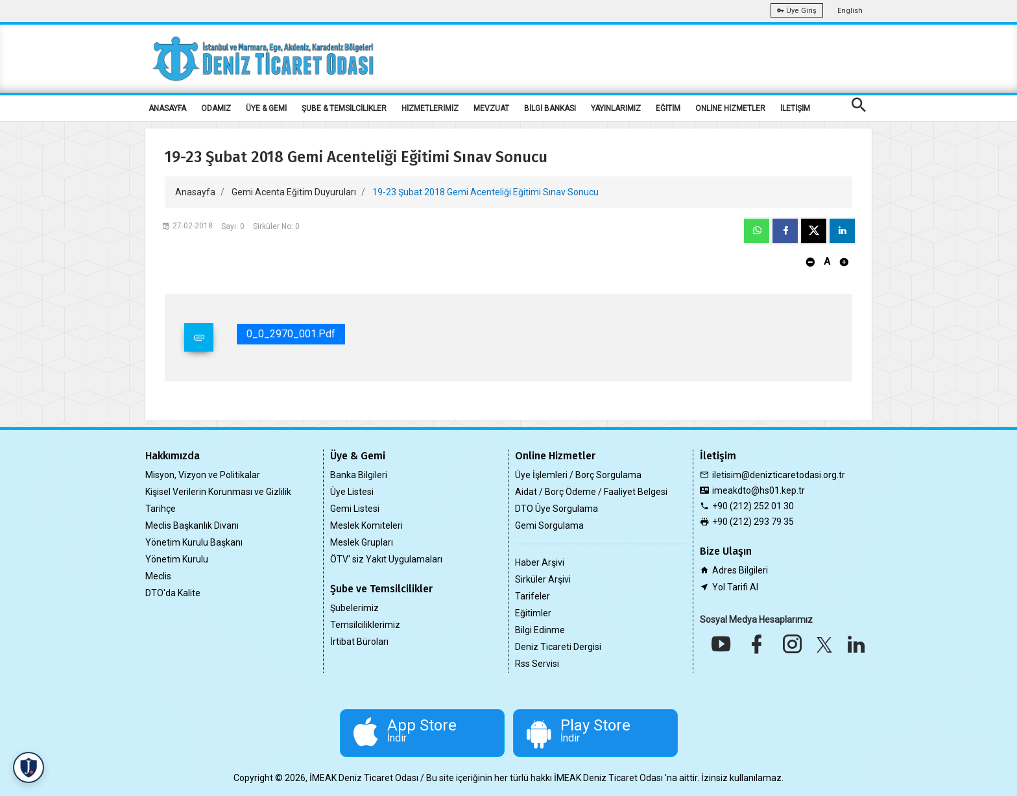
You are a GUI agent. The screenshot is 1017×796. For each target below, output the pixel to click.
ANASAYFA (167, 108)
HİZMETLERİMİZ (430, 108)
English (850, 10)
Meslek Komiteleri (366, 525)
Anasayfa (195, 192)
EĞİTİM (668, 108)
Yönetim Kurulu (176, 559)
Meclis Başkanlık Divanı (192, 525)
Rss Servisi (537, 663)
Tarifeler (532, 596)
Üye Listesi (352, 492)
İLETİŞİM (795, 108)
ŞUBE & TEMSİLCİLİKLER (344, 108)
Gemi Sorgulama (549, 525)
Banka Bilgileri (358, 475)
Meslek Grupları (361, 542)
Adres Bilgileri (740, 570)
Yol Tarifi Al (735, 587)
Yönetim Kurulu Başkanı (194, 542)
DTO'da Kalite (172, 593)
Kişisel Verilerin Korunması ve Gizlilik (218, 492)
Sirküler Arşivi (543, 579)
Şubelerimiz (354, 608)
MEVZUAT (491, 108)
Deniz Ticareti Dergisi (558, 647)
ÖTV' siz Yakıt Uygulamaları (386, 559)
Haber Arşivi (539, 562)
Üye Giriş (797, 10)
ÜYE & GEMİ (266, 108)
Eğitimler (533, 613)
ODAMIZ (216, 108)
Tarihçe (160, 508)
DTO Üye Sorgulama (556, 508)
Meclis (158, 576)
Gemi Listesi (354, 508)
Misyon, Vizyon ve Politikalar (202, 475)
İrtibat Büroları (359, 641)
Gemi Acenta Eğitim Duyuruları (294, 192)
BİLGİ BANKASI (550, 108)
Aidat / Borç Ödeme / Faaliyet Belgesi (591, 492)
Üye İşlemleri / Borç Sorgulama (578, 475)
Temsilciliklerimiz (365, 625)
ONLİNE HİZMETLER (730, 108)
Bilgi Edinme (540, 630)
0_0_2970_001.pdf (290, 334)
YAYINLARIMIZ (616, 108)
